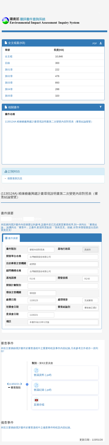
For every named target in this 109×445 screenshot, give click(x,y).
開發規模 (63, 277)
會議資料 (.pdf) (42, 374)
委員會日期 (12, 314)
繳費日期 (11, 299)
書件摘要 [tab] (11, 238)
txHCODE (17, 218)
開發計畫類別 (13, 285)
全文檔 (8, 56)
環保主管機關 (13, 292)
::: (99, 12)
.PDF (94, 43)
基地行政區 (64, 248)
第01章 (9, 69)
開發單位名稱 (13, 256)
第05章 (9, 95)
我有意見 (76, 306)
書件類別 (11, 248)
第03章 (9, 82)
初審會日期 (12, 306)
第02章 (9, 76)
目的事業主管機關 (16, 263)
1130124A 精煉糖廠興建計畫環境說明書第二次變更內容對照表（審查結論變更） (49, 121)
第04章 (9, 89)
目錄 (7, 63)
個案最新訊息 (14, 178)
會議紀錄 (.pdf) (42, 389)
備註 (8, 321)
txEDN (37, 218)
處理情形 (63, 299)
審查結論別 (64, 306)
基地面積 (11, 277)
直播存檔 (39, 404)
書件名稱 (10, 114)
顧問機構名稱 (13, 270)
